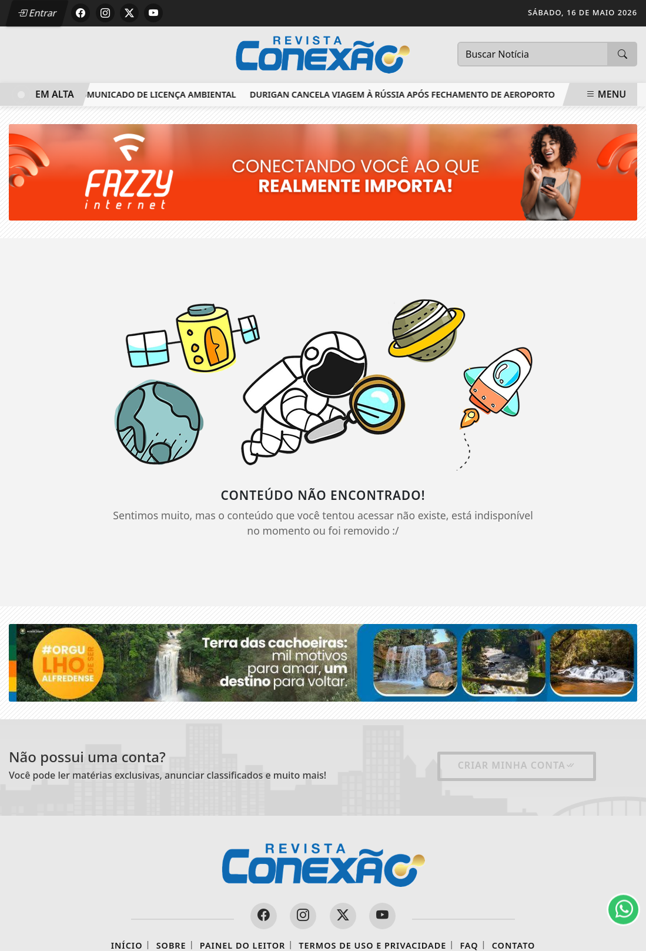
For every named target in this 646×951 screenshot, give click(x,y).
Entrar (37, 12)
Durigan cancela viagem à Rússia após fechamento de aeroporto (404, 94)
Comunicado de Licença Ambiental (157, 94)
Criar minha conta (516, 765)
